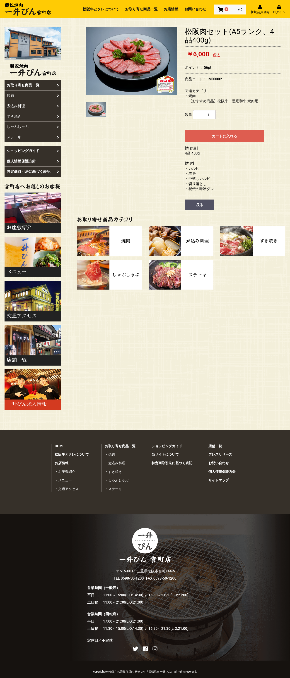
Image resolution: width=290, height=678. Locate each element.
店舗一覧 (215, 446)
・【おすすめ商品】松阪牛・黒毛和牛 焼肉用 (221, 101)
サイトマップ (218, 480)
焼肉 (33, 95)
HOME (60, 446)
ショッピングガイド (33, 151)
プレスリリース (220, 454)
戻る (199, 205)
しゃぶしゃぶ (33, 126)
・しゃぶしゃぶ (117, 480)
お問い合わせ (195, 9)
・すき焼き (113, 472)
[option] (131, 61)
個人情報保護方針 (33, 161)
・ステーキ (113, 489)
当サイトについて (165, 454)
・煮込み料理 (115, 463)
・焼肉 (190, 96)
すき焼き (33, 116)
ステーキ (33, 137)
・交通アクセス (67, 489)
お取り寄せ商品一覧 (141, 9)
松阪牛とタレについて (101, 9)
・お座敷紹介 (65, 472)
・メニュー (63, 480)
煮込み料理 (33, 106)
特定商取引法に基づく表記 (33, 171)
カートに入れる (224, 136)
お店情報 (171, 9)
